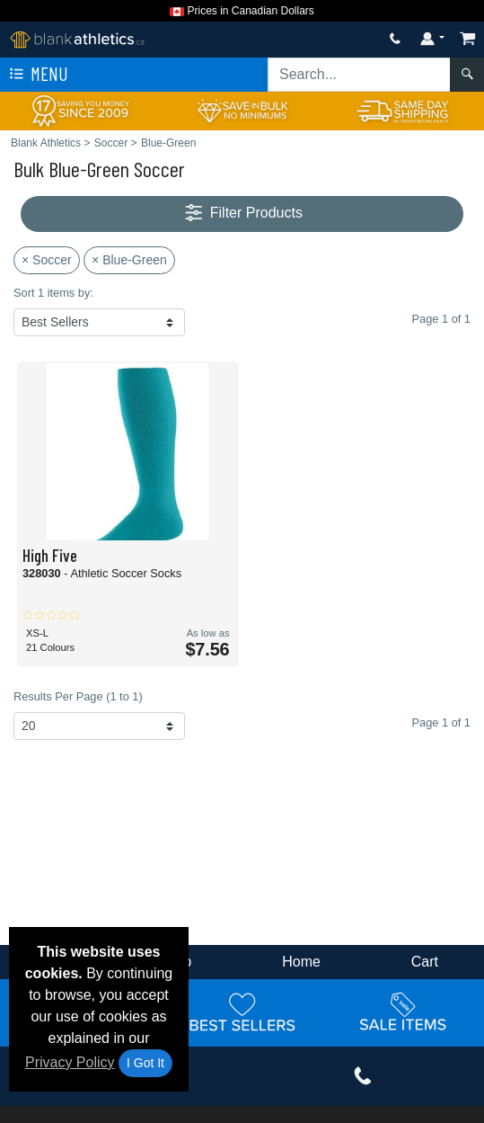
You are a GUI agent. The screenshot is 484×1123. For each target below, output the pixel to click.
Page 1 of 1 (441, 722)
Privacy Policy (70, 1062)
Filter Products (242, 213)
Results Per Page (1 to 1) (78, 696)
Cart (424, 961)
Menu (36, 74)
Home (301, 961)
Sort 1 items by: (53, 292)
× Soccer (47, 260)
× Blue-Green (129, 260)
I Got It (145, 1063)
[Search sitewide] (359, 75)
